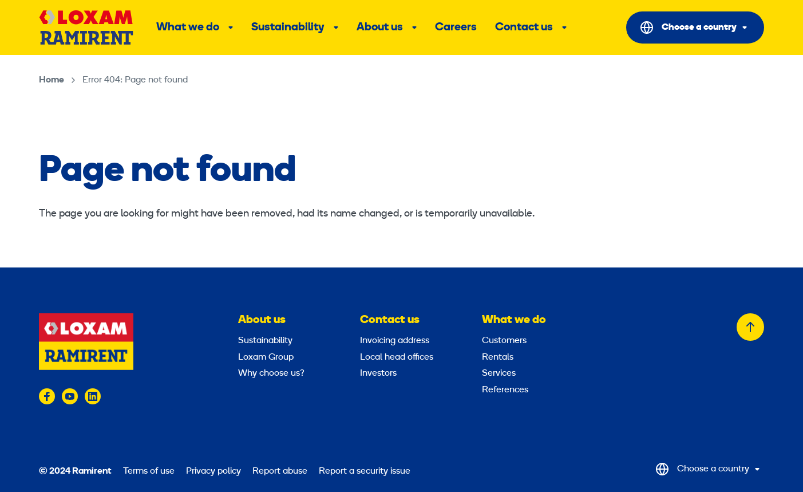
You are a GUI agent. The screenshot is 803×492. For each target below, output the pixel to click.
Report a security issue (364, 471)
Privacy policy (213, 471)
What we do (187, 27)
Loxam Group (266, 357)
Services (499, 373)
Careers (456, 27)
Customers (504, 340)
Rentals (497, 357)
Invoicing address (394, 340)
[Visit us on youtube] (70, 396)
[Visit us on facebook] (47, 396)
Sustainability (288, 27)
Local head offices (396, 357)
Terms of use (149, 471)
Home (51, 80)
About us (380, 27)
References (505, 390)
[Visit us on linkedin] (93, 396)
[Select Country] (695, 27)
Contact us (524, 27)
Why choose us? (271, 373)
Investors (378, 373)
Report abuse (279, 471)
